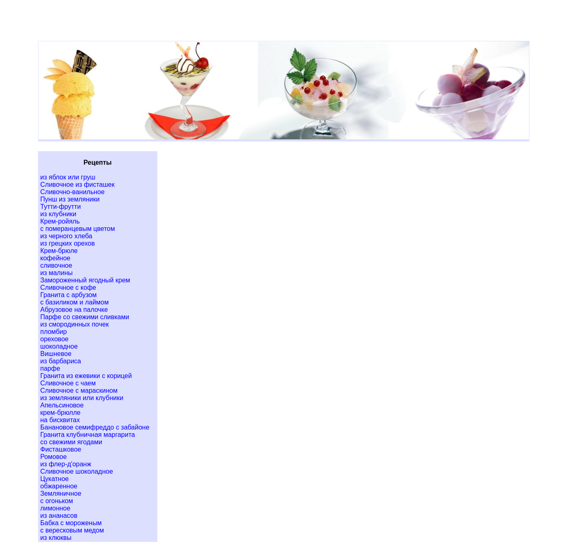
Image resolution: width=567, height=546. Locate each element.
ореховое (54, 339)
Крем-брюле (59, 250)
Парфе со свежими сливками (84, 316)
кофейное (55, 258)
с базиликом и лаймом (74, 302)
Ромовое (53, 456)
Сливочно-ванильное (72, 191)
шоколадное (59, 346)
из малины (56, 272)
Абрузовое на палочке (74, 309)
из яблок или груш (68, 177)
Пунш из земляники (70, 199)
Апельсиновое (62, 405)
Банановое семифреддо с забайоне (95, 427)
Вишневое (56, 353)
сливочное (56, 265)
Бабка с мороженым (71, 522)
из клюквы (56, 537)
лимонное (55, 508)
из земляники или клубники (81, 397)
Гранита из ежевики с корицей (86, 375)
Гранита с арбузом (68, 294)
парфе (50, 368)
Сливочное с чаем (68, 383)
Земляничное (60, 493)
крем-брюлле (60, 412)
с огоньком (56, 500)
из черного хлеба (66, 236)
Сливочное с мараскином (79, 390)
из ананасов (59, 515)
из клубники (58, 213)
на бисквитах (60, 419)
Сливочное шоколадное (76, 471)
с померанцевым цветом (77, 228)
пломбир (53, 331)
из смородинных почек (74, 324)
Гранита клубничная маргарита (87, 434)
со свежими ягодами (71, 442)
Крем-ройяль (60, 221)
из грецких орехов (67, 243)
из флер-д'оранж (66, 464)
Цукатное (54, 478)
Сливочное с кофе (68, 287)
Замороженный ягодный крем (85, 280)
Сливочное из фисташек (77, 184)
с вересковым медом (72, 530)
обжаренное (59, 486)
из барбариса (60, 361)
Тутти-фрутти (60, 206)
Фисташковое (60, 449)
